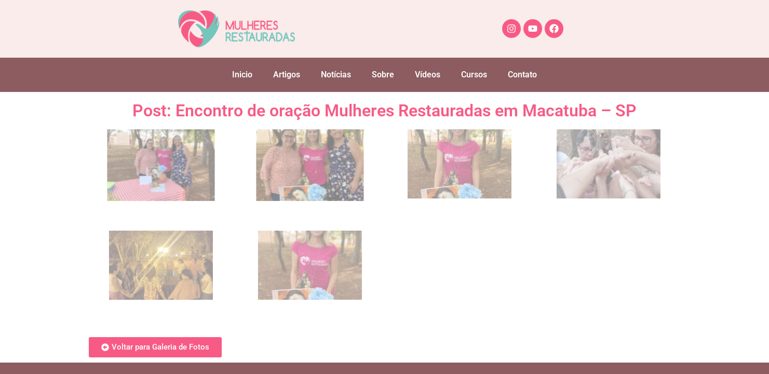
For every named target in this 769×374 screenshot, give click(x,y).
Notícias (336, 74)
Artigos (286, 74)
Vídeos (427, 74)
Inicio (242, 74)
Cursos (474, 74)
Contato (522, 74)
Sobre (383, 74)
